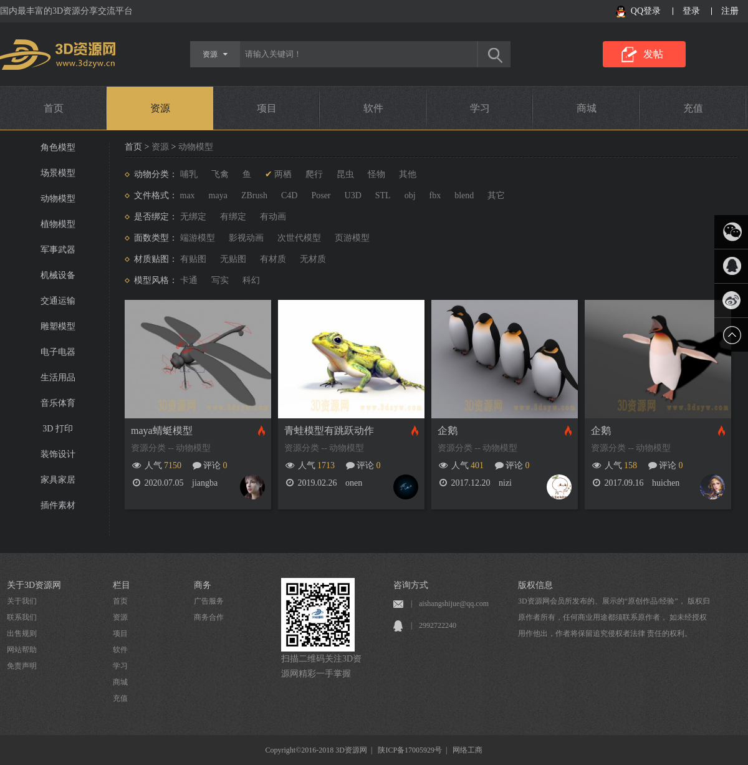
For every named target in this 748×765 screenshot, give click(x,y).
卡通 (189, 280)
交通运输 (58, 301)
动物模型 (58, 198)
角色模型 (58, 147)
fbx (435, 195)
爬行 (314, 174)
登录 (691, 11)
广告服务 (209, 601)
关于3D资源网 (34, 585)
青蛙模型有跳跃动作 (329, 430)
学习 (480, 108)
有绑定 (233, 216)
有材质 (273, 259)
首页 (54, 108)
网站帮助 (22, 649)
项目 (267, 108)
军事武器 (58, 249)
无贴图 (233, 259)
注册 (730, 11)
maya (218, 195)
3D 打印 (57, 428)
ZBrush (254, 195)
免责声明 (22, 666)
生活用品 (58, 377)
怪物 (376, 174)
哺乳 (189, 174)
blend (464, 195)
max (187, 195)
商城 (587, 108)
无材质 (313, 259)
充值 (693, 108)
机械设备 (58, 275)
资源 (160, 108)
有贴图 (193, 259)
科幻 (251, 280)
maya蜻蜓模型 (162, 430)
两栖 (283, 174)
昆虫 (345, 174)
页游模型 (352, 238)
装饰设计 (58, 454)
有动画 (273, 216)
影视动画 (246, 238)
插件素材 (58, 505)
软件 (373, 108)
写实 (220, 280)
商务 (202, 585)
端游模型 (197, 238)
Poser (320, 195)
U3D (353, 195)
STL (383, 195)
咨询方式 (410, 585)
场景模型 (58, 173)
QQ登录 (646, 11)
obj (410, 195)
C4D (289, 195)
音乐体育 (58, 403)
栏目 (121, 585)
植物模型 (58, 224)
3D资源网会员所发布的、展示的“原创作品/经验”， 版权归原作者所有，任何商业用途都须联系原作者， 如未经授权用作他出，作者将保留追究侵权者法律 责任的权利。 (614, 617)
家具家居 (58, 479)
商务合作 (209, 617)
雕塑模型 (58, 326)
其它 (496, 195)
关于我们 (22, 601)
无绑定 (193, 216)
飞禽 (220, 174)
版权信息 (535, 585)
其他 (407, 174)
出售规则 (22, 633)
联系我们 (22, 617)
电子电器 (58, 352)
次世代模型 (299, 238)
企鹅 (448, 430)
